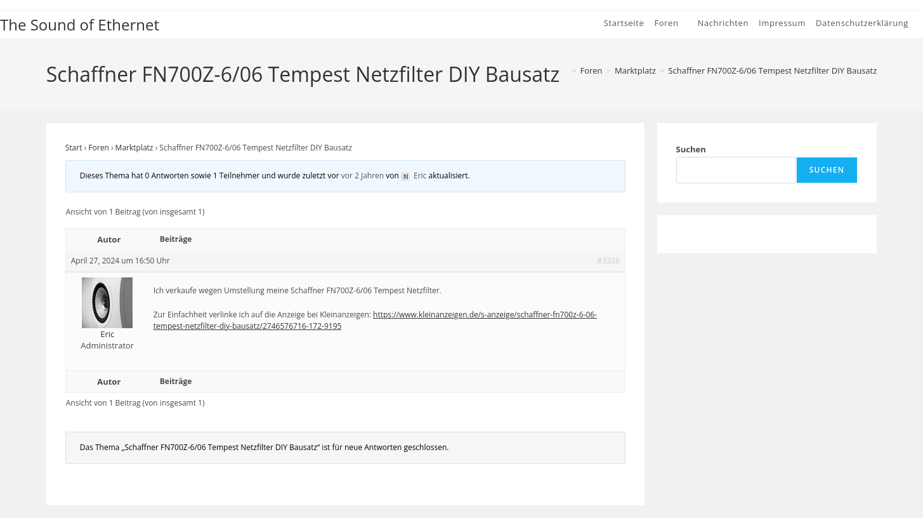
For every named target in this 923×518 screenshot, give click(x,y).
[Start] (563, 70)
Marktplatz (134, 147)
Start (73, 147)
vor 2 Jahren (362, 175)
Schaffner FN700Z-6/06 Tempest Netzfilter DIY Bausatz (772, 70)
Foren (98, 147)
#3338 (608, 260)
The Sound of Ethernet (79, 24)
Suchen (691, 149)
